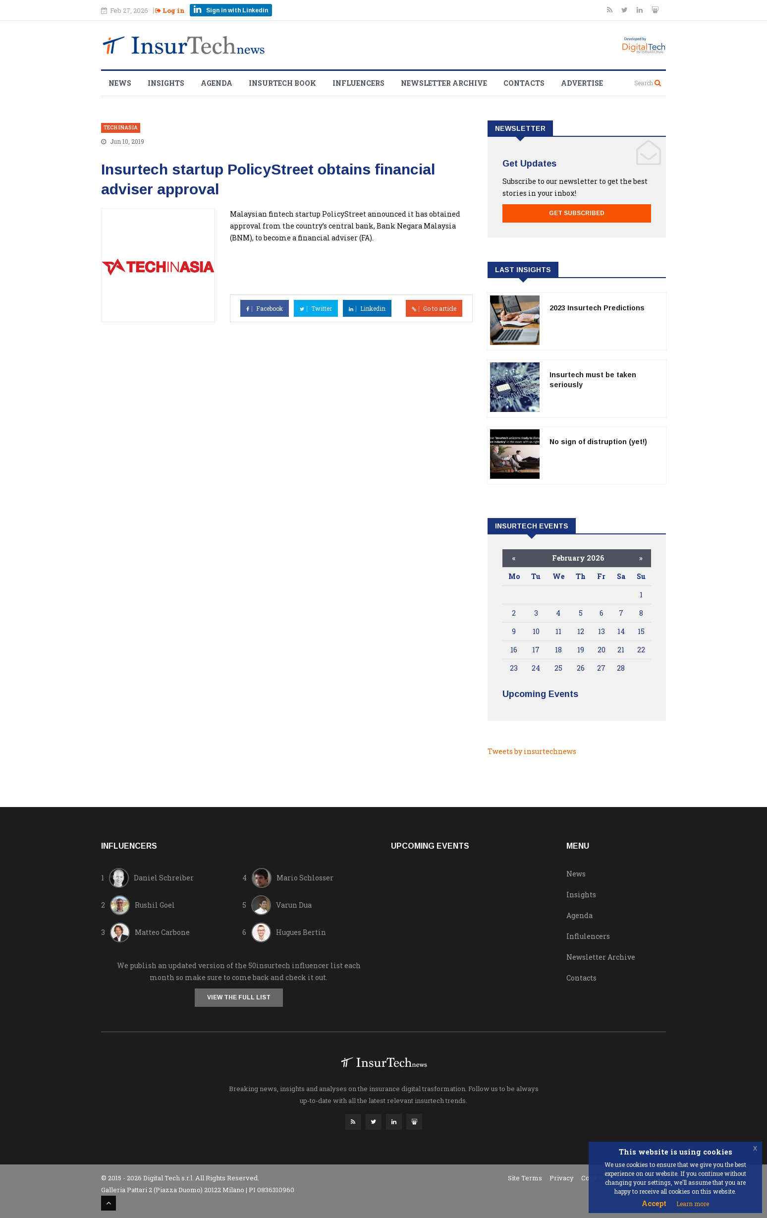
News (120, 83)
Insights (166, 83)
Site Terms (525, 1178)
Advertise (582, 83)
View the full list (239, 997)
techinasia (121, 127)
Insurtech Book (282, 83)
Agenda (216, 83)
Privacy (561, 1178)
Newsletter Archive (444, 83)
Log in (170, 10)
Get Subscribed (576, 213)
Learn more (692, 1204)
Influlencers (588, 936)
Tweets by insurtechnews (532, 751)
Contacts (524, 83)
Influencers (358, 83)
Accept (654, 1203)
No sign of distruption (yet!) (598, 442)
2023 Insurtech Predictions (597, 308)
